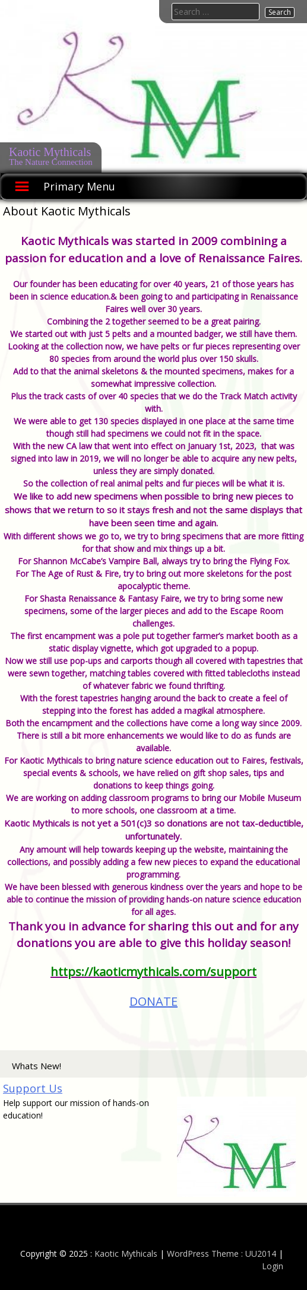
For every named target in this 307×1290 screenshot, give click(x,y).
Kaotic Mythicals (50, 151)
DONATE (153, 1001)
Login (272, 1266)
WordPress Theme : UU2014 (221, 1253)
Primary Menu (79, 186)
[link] (153, 972)
